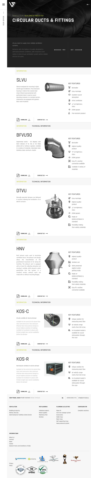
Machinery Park (43, 415)
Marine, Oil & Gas (13, 413)
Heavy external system (62, 423)
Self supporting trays (62, 421)
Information (21, 71)
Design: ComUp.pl (35, 398)
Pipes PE (58, 410)
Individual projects (44, 410)
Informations (13, 433)
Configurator (82, 407)
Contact (11, 439)
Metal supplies (43, 413)
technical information (41, 126)
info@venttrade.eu (83, 398)
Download (23, 119)
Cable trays (59, 417)
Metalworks (43, 407)
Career (11, 444)
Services (41, 417)
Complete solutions (83, 410)
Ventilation (17, 15)
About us (11, 437)
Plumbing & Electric (63, 407)
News (10, 441)
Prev (59, 49)
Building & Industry (14, 410)
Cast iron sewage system (63, 413)
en (87, 4)
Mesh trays (59, 419)
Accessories (59, 415)
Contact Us (42, 120)
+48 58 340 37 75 (71, 398)
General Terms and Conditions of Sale (20, 446)
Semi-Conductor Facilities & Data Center (20, 415)
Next (76, 49)
